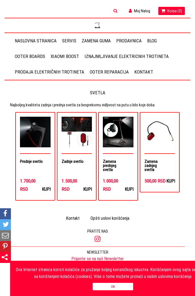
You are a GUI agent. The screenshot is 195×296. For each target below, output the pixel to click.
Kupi (46, 189)
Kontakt (143, 72)
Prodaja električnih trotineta (49, 72)
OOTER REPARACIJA (109, 72)
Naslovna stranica (36, 41)
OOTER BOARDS (30, 56)
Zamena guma (96, 41)
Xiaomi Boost (65, 56)
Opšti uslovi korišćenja (110, 218)
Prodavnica (129, 41)
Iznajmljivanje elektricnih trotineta (127, 56)
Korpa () (171, 10)
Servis (69, 41)
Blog (152, 41)
